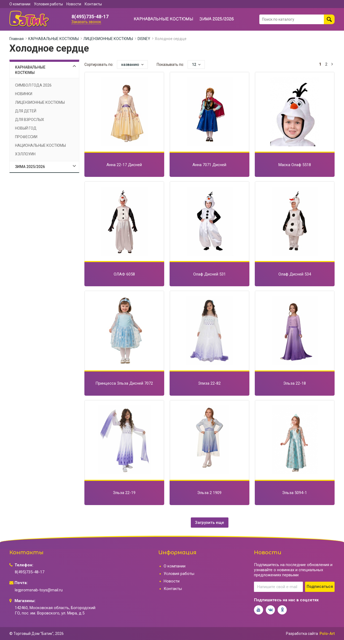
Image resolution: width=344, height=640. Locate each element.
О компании (19, 4)
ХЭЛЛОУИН (25, 154)
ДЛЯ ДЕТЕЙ (25, 111)
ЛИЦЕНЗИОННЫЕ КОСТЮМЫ (108, 39)
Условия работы (48, 4)
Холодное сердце (171, 39)
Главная (16, 39)
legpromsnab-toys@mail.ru (39, 590)
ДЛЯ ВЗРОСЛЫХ (29, 119)
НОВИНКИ (23, 94)
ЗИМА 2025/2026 (216, 19)
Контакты (93, 4)
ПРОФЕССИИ (26, 137)
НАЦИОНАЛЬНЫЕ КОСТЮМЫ (40, 145)
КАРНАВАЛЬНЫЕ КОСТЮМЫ (163, 19)
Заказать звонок (86, 22)
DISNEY (144, 39)
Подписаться (320, 586)
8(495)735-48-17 (90, 16)
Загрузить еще (209, 522)
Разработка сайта (302, 633)
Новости (73, 4)
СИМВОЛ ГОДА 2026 (33, 85)
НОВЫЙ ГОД (26, 128)
